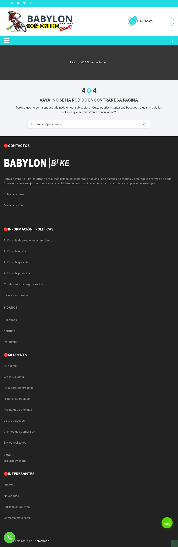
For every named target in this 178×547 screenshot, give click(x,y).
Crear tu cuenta (14, 377)
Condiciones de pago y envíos (23, 284)
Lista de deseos (14, 420)
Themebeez (41, 541)
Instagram (10, 342)
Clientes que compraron (19, 431)
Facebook (10, 320)
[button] (9, 537)
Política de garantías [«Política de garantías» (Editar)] (17, 262)
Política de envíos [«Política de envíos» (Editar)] (15, 251)
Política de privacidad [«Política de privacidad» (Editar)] (18, 273)
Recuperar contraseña (18, 387)
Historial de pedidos (17, 398)
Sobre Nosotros (14, 194)
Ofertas (9, 485)
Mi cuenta (10, 366)
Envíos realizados (15, 442)
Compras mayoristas (17, 518)
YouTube (9, 331)
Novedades (11, 496)
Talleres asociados (16, 295)
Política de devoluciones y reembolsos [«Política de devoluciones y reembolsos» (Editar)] (29, 240)
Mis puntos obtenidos (18, 409)
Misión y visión (13, 205)
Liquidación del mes (17, 507)
